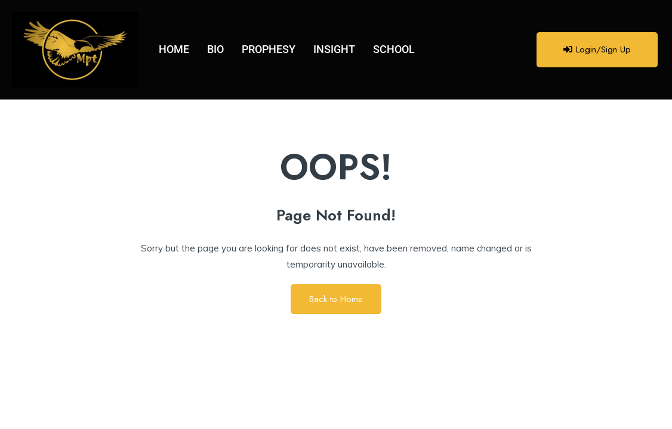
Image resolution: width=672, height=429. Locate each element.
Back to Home (336, 299)
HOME (174, 49)
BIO (215, 49)
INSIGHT (334, 49)
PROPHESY (268, 49)
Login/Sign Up (597, 49)
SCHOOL (394, 49)
